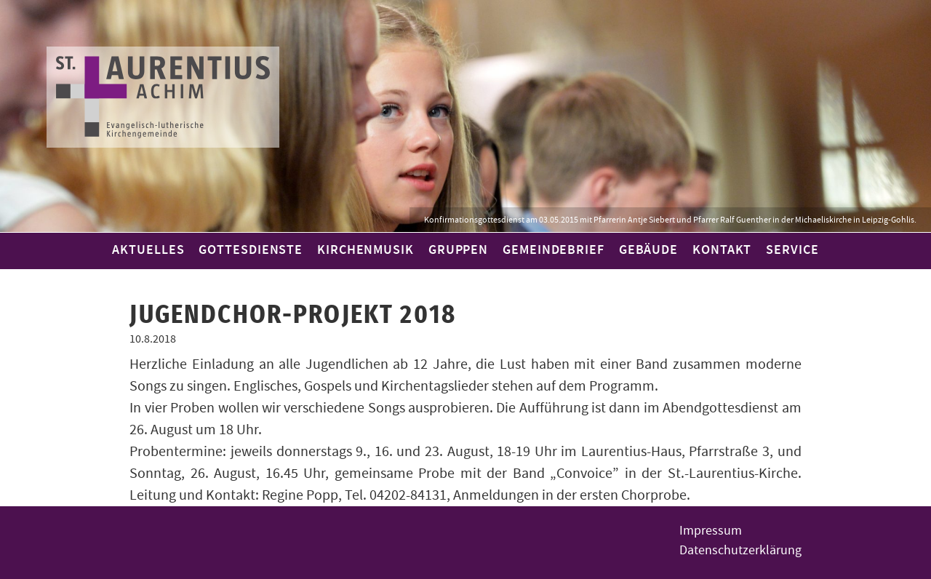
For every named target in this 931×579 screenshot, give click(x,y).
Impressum (710, 530)
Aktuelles (148, 250)
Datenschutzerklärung (740, 550)
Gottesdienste (251, 250)
